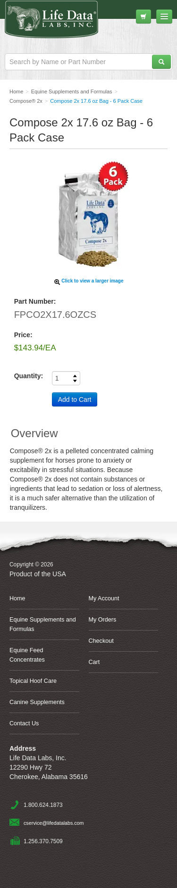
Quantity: (28, 376)
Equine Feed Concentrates (27, 655)
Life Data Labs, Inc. (63, 24)
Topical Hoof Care (33, 681)
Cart (94, 662)
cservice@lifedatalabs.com (54, 823)
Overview (34, 433)
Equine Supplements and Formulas (42, 624)
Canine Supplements (37, 702)
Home (17, 598)
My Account (104, 598)
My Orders (103, 619)
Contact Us (24, 723)
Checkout (101, 641)
